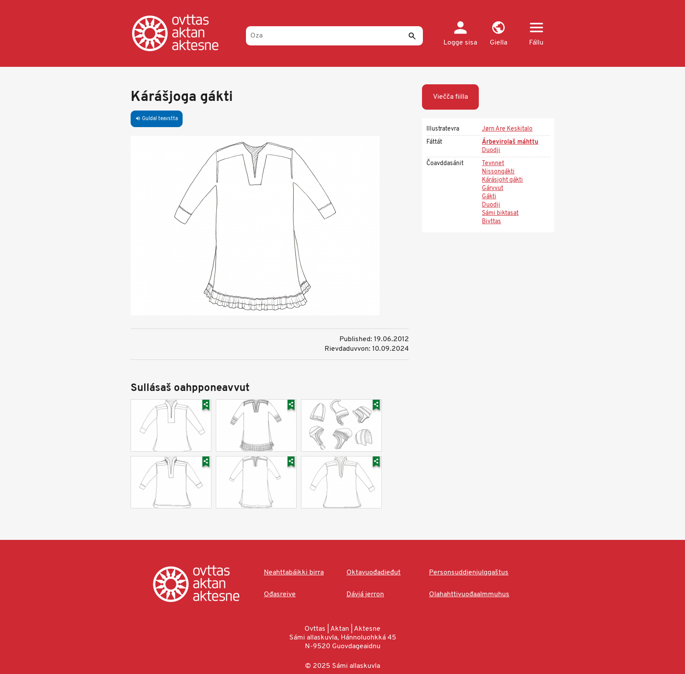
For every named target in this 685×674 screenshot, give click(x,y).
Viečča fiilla (450, 97)
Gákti (489, 197)
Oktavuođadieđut (373, 572)
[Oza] (334, 35)
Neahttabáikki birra (294, 572)
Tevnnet (493, 163)
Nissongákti (498, 172)
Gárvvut (492, 188)
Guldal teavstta (156, 118)
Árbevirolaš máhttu (510, 142)
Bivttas (491, 222)
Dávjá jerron (365, 594)
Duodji (491, 150)
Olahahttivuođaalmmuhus (469, 594)
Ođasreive (280, 594)
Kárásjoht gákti (502, 180)
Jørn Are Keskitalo (507, 129)
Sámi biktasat (500, 213)
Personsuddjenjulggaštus (469, 572)
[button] (498, 34)
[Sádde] (412, 35)
